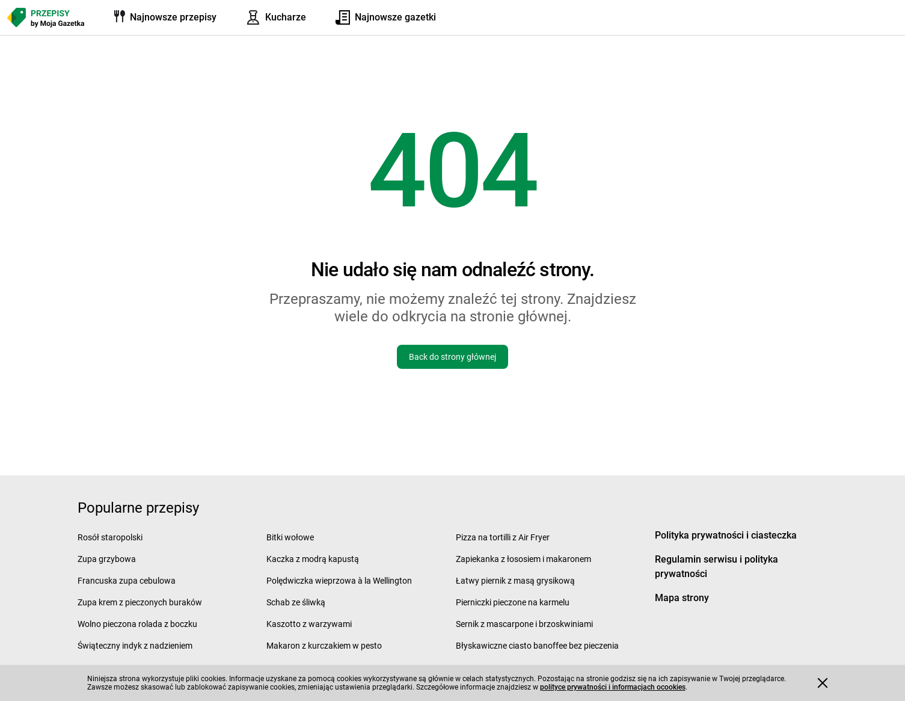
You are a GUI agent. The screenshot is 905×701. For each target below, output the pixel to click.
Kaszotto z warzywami (309, 624)
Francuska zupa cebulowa (127, 580)
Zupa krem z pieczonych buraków (140, 602)
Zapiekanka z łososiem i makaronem (523, 559)
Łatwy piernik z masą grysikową (515, 580)
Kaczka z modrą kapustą (312, 559)
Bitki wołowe (290, 537)
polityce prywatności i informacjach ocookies (613, 687)
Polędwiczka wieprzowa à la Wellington (339, 580)
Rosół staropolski (110, 537)
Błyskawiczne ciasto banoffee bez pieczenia (537, 645)
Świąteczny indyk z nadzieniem (135, 645)
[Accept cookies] (822, 683)
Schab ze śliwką (295, 602)
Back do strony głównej (452, 357)
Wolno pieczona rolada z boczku (137, 624)
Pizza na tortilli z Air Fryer (503, 537)
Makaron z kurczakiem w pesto (324, 645)
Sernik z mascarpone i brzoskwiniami (524, 624)
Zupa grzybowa (107, 559)
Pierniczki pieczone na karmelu (512, 602)
